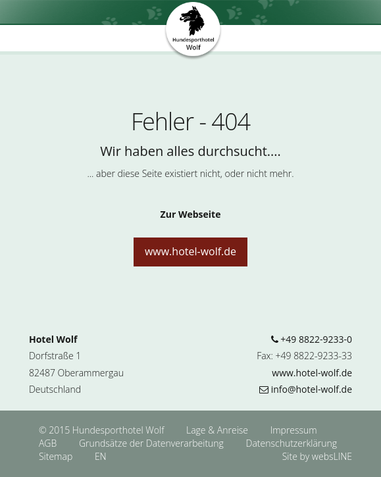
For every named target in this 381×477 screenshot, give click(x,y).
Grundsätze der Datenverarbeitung (152, 443)
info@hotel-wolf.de (305, 389)
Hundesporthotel (193, 31)
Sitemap (55, 456)
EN (101, 456)
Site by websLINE (317, 456)
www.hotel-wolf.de (190, 251)
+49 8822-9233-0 (311, 339)
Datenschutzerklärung (292, 443)
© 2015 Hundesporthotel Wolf (101, 430)
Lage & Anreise (218, 430)
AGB (49, 443)
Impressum (293, 430)
